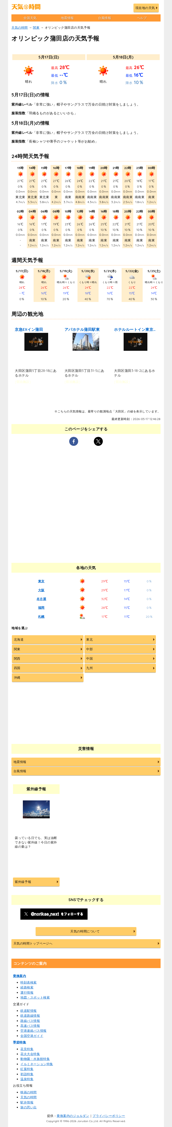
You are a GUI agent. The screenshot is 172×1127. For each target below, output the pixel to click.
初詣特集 (26, 1074)
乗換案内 (19, 976)
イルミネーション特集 (36, 1064)
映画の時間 (28, 1092)
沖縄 (17, 678)
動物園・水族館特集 (35, 1059)
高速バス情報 (30, 1026)
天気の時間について (85, 931)
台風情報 (104, 18)
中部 (89, 649)
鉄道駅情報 (28, 1011)
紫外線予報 (23, 882)
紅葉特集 (26, 1069)
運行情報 (26, 992)
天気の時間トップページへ (32, 943)
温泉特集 (26, 1079)
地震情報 (67, 18)
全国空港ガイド (31, 1036)
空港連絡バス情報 (33, 1031)
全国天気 (30, 18)
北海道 (19, 639)
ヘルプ (142, 18)
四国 (17, 668)
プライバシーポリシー (108, 1116)
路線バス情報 (30, 1021)
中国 (89, 659)
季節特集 (19, 1042)
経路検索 (26, 987)
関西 (17, 659)
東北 (89, 639)
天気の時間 (19, 28)
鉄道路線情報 (30, 1016)
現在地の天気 (145, 8)
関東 (36, 28)
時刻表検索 (28, 982)
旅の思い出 (28, 1107)
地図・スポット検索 (35, 997)
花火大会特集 (30, 1054)
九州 (89, 668)
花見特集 (26, 1049)
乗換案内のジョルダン (73, 1116)
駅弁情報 (26, 1102)
